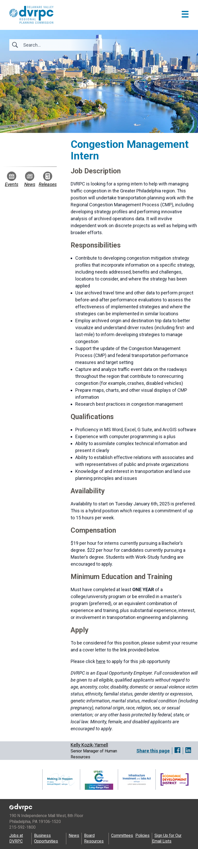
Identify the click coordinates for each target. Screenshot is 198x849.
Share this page (153, 750)
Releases (48, 179)
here (100, 661)
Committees (122, 835)
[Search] (51, 45)
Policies (142, 835)
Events (11, 179)
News (29, 179)
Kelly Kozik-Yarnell (89, 745)
